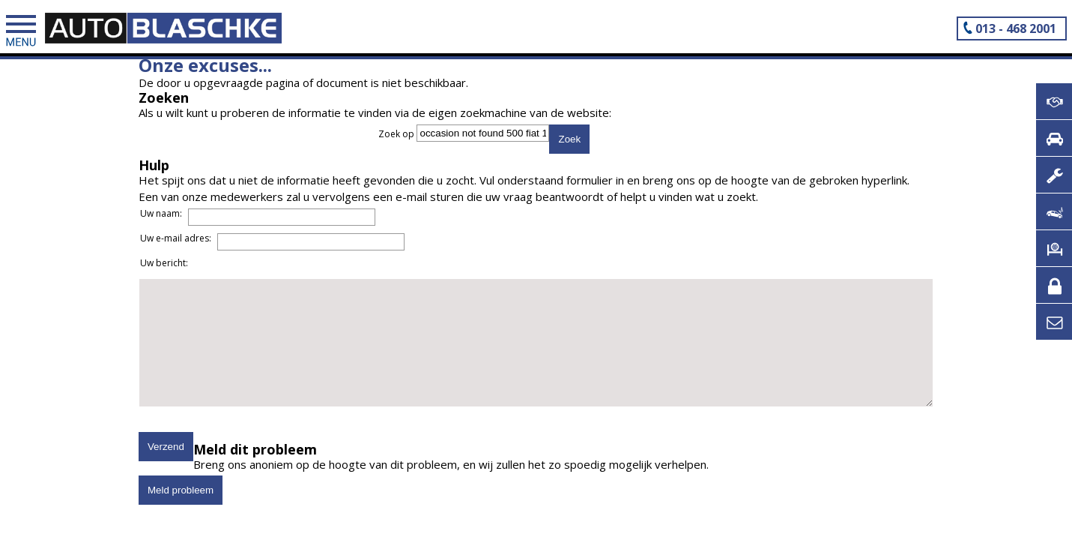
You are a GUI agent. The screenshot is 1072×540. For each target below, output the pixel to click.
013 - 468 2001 (1015, 28)
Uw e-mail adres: (189, 256)
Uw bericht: (178, 280)
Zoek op (398, 134)
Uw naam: (175, 231)
